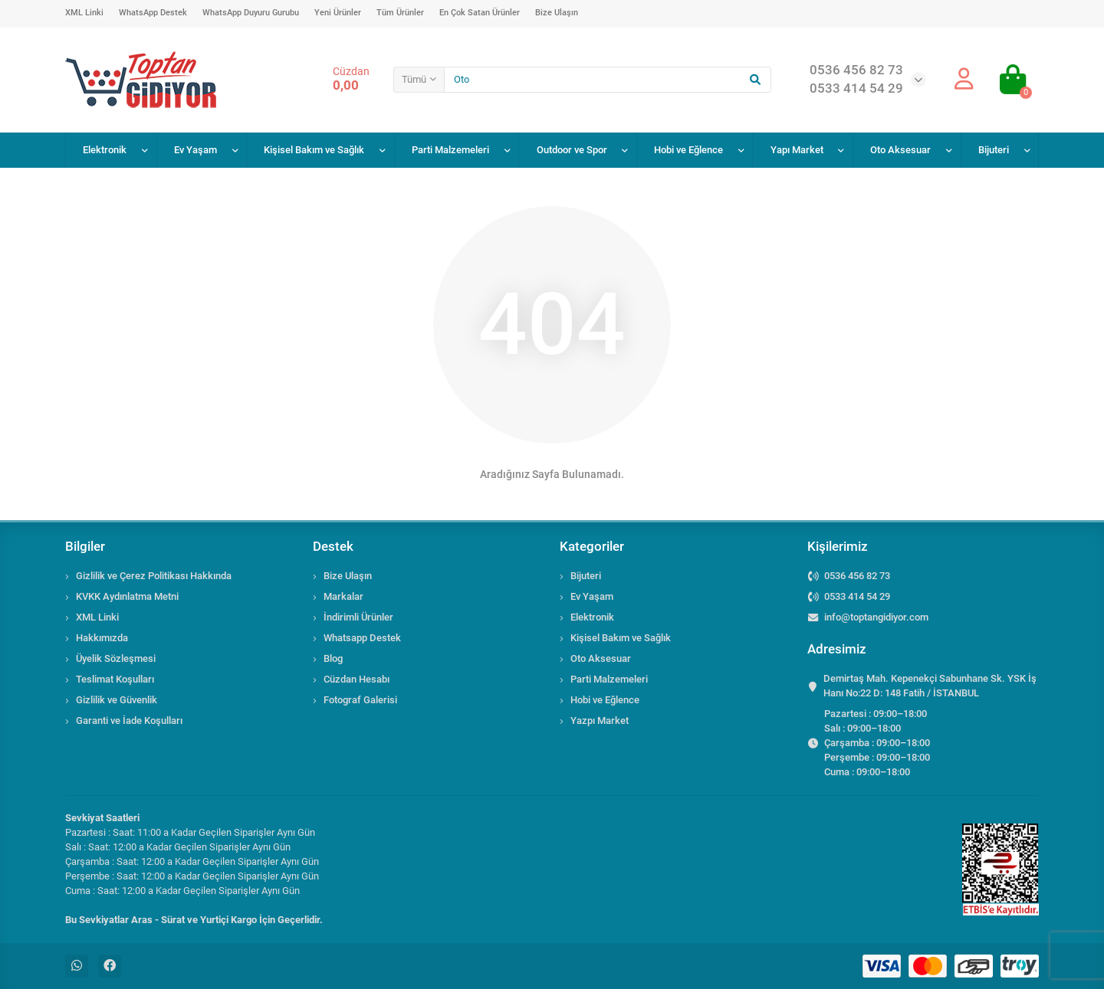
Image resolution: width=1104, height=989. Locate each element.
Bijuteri (993, 150)
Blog (333, 658)
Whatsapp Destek (362, 638)
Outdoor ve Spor (572, 150)
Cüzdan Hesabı (356, 679)
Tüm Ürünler (400, 13)
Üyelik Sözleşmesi (116, 658)
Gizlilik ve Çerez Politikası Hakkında (154, 575)
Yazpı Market (599, 720)
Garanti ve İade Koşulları (129, 720)
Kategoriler (592, 546)
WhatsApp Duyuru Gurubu (250, 13)
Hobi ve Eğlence (688, 150)
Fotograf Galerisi (360, 700)
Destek (333, 546)
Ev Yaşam (195, 150)
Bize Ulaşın (556, 13)
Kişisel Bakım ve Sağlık (314, 150)
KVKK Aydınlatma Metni (127, 596)
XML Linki (84, 13)
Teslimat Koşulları (115, 679)
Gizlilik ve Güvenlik (116, 700)
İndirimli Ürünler (358, 617)
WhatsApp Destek (153, 13)
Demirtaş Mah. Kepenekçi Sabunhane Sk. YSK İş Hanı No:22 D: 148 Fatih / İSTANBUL (930, 686)
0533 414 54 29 (857, 596)
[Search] (607, 80)
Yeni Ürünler (337, 13)
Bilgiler (85, 546)
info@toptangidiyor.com (876, 617)
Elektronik (105, 150)
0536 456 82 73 (857, 575)
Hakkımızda (102, 638)
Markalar (343, 596)
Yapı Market (796, 150)
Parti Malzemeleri (450, 150)
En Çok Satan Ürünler (479, 13)
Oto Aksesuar (900, 150)
